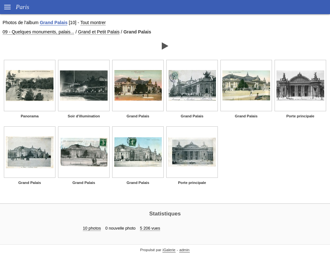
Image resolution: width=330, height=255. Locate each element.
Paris (22, 7)
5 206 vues (150, 228)
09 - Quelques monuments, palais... (38, 31)
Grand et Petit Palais (99, 31)
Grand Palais (53, 22)
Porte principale (300, 116)
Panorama (30, 116)
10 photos (92, 228)
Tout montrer (93, 22)
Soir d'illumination (84, 116)
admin (184, 250)
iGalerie (169, 250)
